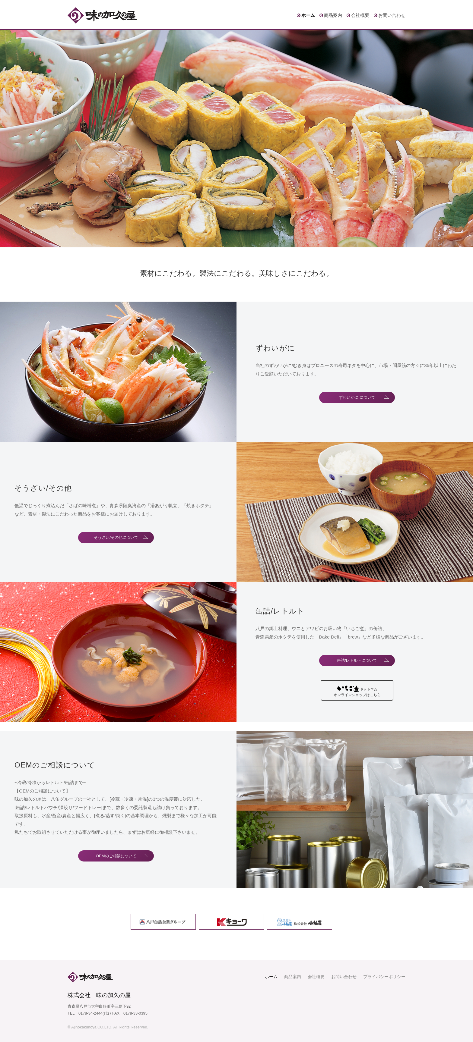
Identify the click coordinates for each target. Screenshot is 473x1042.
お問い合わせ (391, 15)
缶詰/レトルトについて (357, 659)
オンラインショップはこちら (357, 696)
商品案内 (333, 15)
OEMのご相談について (116, 856)
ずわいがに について (357, 397)
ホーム (308, 15)
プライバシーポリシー (384, 976)
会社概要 (360, 15)
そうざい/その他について (116, 537)
